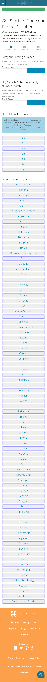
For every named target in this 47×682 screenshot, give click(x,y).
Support (13, 628)
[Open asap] (40, 674)
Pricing (26, 622)
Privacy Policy (33, 658)
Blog (23, 628)
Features (15, 622)
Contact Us (35, 628)
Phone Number (14, 69)
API (35, 622)
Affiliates (25, 634)
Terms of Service (16, 658)
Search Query (14, 101)
